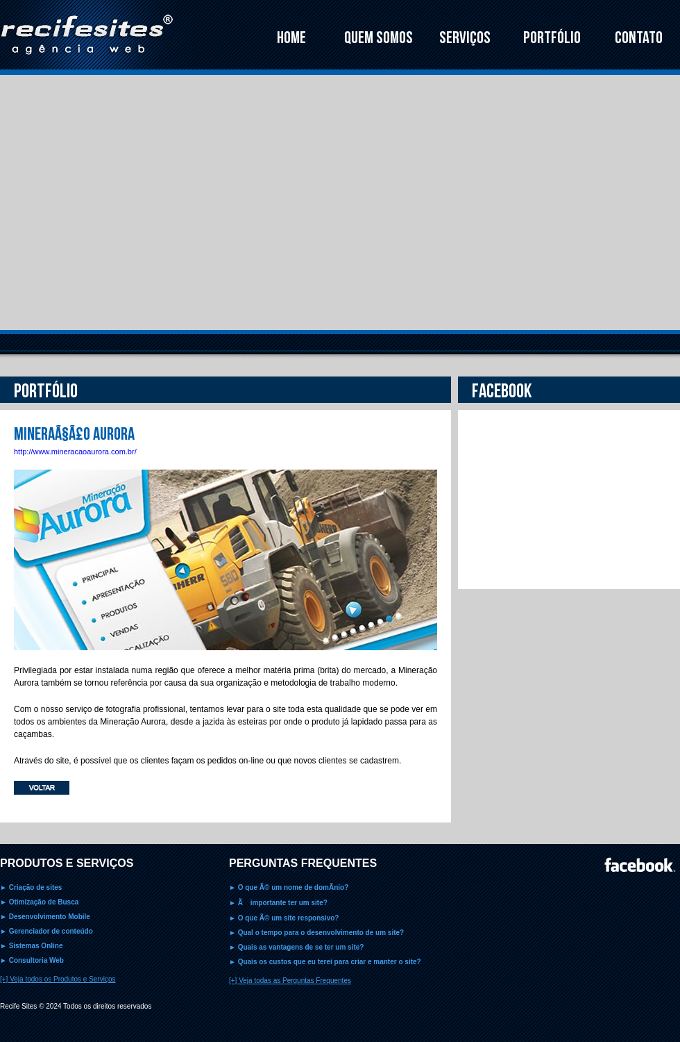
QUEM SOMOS (378, 38)
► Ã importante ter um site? (278, 903)
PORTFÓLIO (552, 38)
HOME (291, 38)
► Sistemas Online (31, 946)
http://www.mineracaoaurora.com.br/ (75, 451)
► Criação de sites (31, 887)
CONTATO (639, 38)
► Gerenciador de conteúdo (46, 931)
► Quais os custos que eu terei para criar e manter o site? (325, 962)
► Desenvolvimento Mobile (45, 916)
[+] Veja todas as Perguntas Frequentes (290, 980)
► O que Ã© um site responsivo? (284, 918)
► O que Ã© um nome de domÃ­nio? (288, 887)
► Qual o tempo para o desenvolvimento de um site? (316, 932)
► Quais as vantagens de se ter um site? (296, 947)
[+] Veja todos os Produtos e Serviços (57, 979)
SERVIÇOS (465, 38)
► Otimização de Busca (39, 902)
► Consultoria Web (32, 960)
